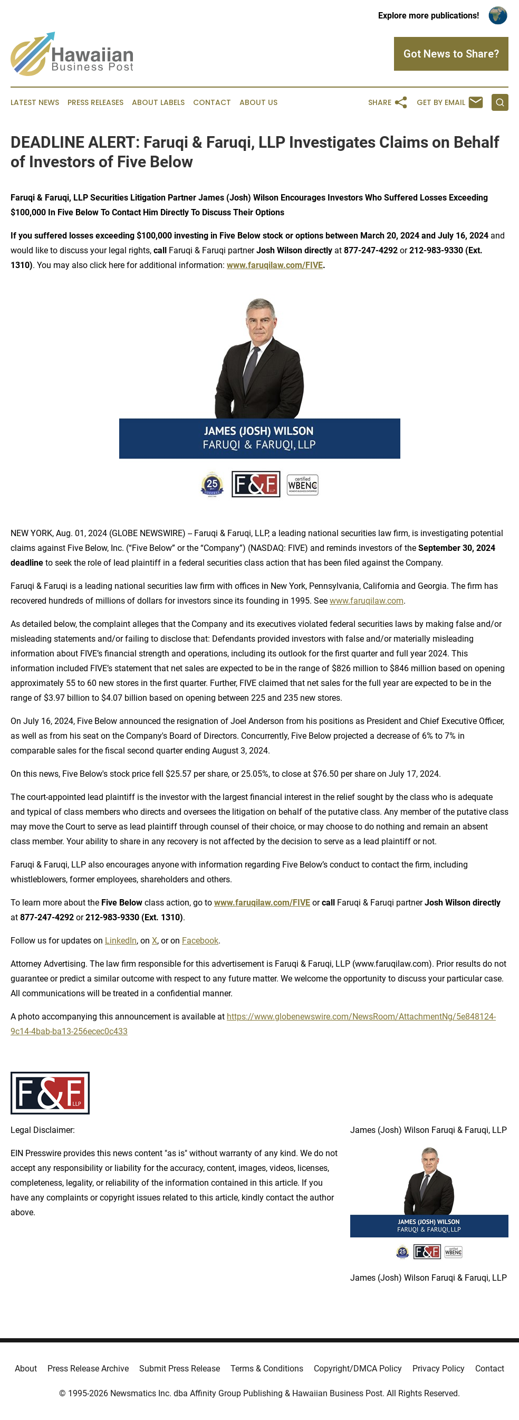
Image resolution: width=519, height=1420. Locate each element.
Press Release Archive (88, 1369)
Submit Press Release (179, 1369)
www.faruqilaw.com (366, 601)
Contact (212, 102)
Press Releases (95, 102)
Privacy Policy (438, 1369)
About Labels (158, 102)
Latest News (35, 102)
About (26, 1369)
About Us (258, 102)
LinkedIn (121, 941)
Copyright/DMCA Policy (358, 1369)
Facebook (200, 941)
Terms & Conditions (266, 1369)
